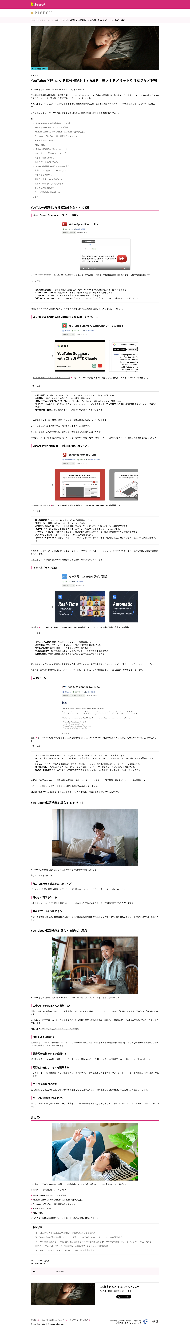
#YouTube (60, 1271)
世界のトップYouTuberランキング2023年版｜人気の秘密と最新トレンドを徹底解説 (71, 1246)
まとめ (36, 197)
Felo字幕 (35, 627)
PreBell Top (35, 20)
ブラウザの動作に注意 (44, 188)
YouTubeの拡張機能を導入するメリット (50, 149)
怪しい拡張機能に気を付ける (47, 192)
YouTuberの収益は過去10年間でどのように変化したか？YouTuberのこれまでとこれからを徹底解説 (78, 1237)
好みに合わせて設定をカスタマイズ (50, 153)
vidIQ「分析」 (41, 145)
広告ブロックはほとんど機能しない (50, 170)
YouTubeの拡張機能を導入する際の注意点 (51, 166)
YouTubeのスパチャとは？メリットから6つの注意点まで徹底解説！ (64, 1250)
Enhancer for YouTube (41, 505)
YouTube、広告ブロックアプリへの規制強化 (59, 1029)
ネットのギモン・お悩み (121, 13)
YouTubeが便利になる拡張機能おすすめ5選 (52, 123)
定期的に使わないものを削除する (49, 184)
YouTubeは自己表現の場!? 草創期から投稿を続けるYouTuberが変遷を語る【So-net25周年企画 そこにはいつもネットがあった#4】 (93, 1242)
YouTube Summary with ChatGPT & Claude (52, 378)
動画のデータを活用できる (46, 162)
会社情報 (35, 1320)
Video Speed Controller (41, 275)
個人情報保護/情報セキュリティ (54, 1320)
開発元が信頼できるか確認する (48, 179)
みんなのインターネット (146, 13)
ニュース (103, 13)
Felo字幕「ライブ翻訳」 (45, 140)
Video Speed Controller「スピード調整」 (52, 127)
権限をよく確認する (43, 175)
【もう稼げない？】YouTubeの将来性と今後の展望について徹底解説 (65, 1233)
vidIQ (34, 738)
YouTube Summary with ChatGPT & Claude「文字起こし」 (60, 132)
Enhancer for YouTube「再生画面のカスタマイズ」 (57, 136)
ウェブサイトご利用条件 (80, 1320)
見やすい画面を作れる (44, 158)
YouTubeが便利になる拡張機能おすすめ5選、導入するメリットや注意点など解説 (93, 20)
